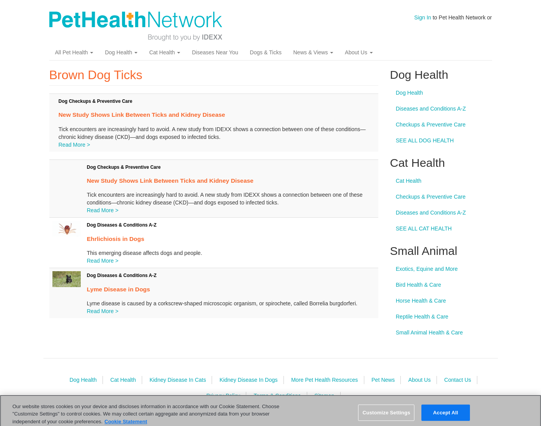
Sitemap (324, 396)
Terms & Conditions (277, 396)
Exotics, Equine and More (427, 269)
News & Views (313, 52)
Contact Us (457, 380)
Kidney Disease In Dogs (248, 380)
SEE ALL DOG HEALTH (425, 140)
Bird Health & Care (418, 285)
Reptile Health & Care (422, 316)
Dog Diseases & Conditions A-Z (122, 225)
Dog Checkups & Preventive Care (95, 101)
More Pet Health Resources (324, 380)
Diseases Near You (215, 52)
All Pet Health (74, 52)
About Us (358, 52)
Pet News (383, 380)
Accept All (445, 416)
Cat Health (164, 52)
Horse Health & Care (421, 301)
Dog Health (121, 52)
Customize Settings (386, 416)
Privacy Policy (223, 396)
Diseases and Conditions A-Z (431, 109)
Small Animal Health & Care (429, 332)
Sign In (422, 17)
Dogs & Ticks (266, 52)
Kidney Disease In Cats (178, 380)
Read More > (74, 145)
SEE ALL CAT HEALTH (424, 228)
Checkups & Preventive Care (431, 124)
